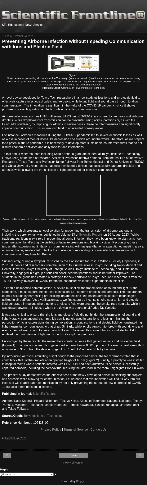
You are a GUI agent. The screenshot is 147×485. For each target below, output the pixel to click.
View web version (73, 462)
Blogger (81, 481)
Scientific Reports (91, 234)
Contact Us (98, 429)
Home (73, 455)
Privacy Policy (51, 429)
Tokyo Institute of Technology (43, 415)
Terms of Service (76, 429)
